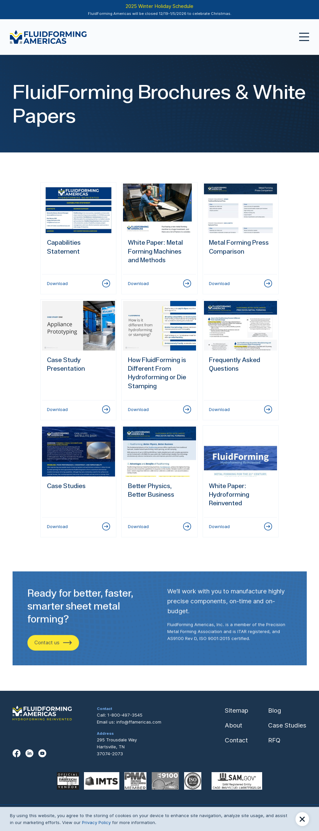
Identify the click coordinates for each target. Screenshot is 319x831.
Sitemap (236, 710)
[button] (302, 819)
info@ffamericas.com (138, 722)
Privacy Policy (96, 822)
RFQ (274, 740)
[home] (48, 37)
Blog (274, 710)
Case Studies (287, 725)
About (233, 725)
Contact (236, 740)
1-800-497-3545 (124, 715)
